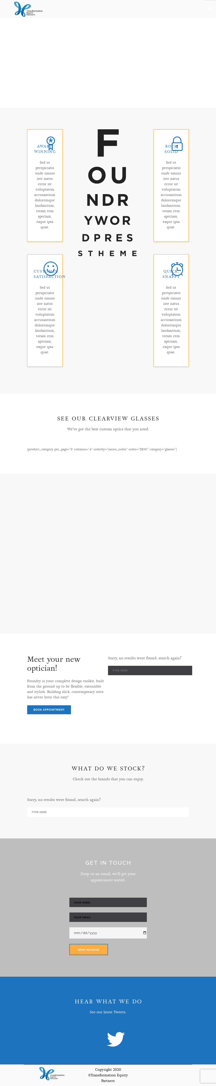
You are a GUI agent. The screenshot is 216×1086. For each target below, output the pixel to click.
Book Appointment (49, 709)
